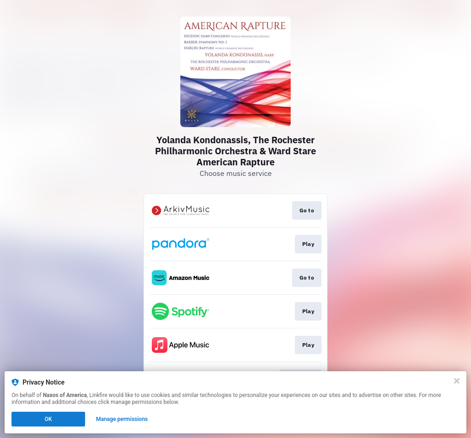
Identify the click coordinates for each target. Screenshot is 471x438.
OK (48, 419)
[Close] (456, 381)
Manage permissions (122, 419)
